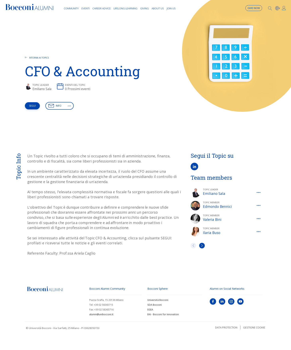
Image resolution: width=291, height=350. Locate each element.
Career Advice (101, 8)
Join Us (171, 8)
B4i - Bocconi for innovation (163, 314)
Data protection (226, 327)
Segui (32, 105)
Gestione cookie (254, 327)
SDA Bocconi (154, 304)
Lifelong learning (125, 8)
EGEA (150, 309)
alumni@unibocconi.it (101, 314)
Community (71, 8)
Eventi (85, 8)
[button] (69, 105)
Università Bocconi (157, 300)
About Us (158, 8)
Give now (254, 8)
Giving (144, 8)
